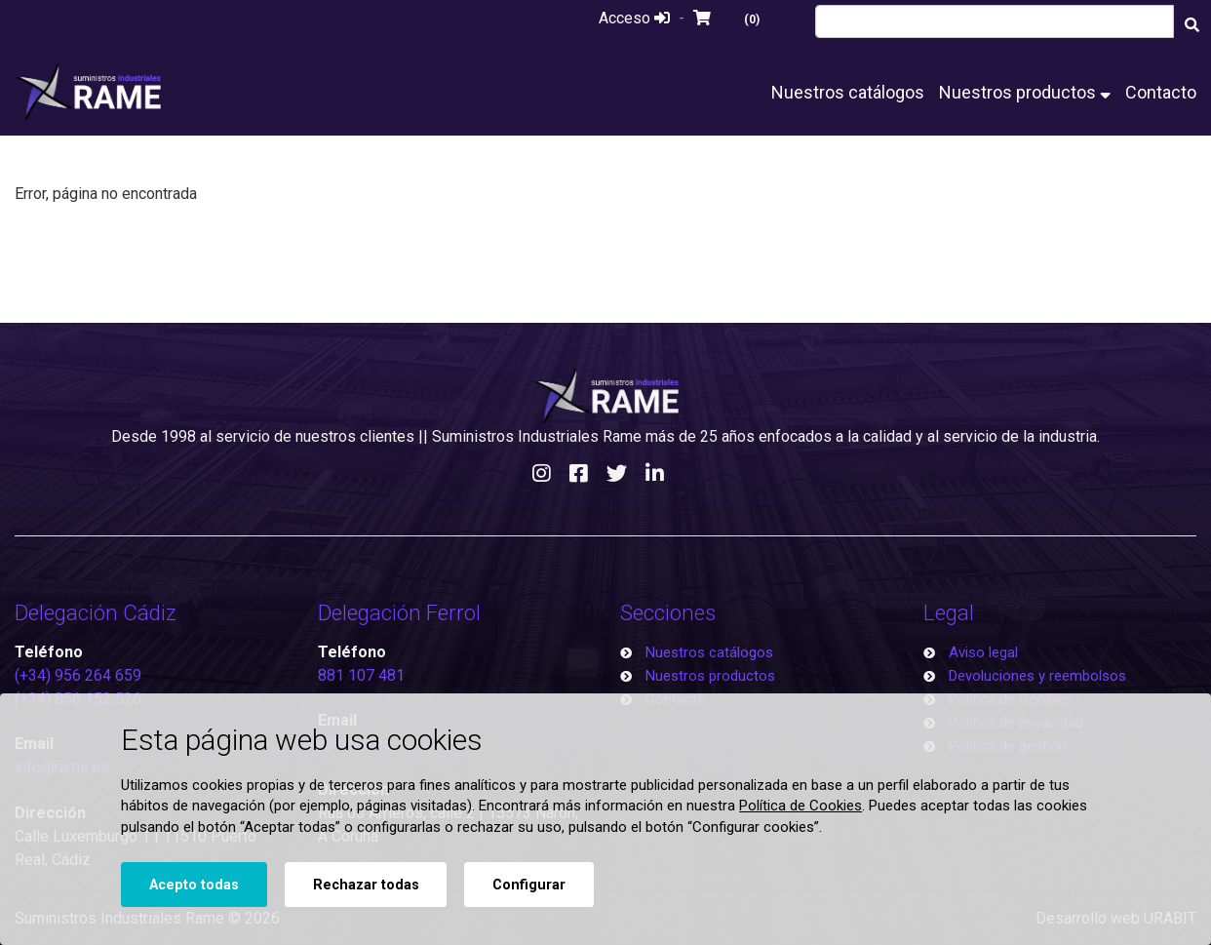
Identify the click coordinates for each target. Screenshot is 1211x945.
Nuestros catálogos (847, 92)
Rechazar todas (366, 885)
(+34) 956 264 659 (78, 675)
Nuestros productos (1025, 92)
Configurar (529, 885)
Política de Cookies (800, 805)
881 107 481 (361, 675)
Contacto (1160, 92)
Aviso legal (983, 652)
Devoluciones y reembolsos (1037, 676)
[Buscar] (1192, 24)
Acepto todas (194, 885)
